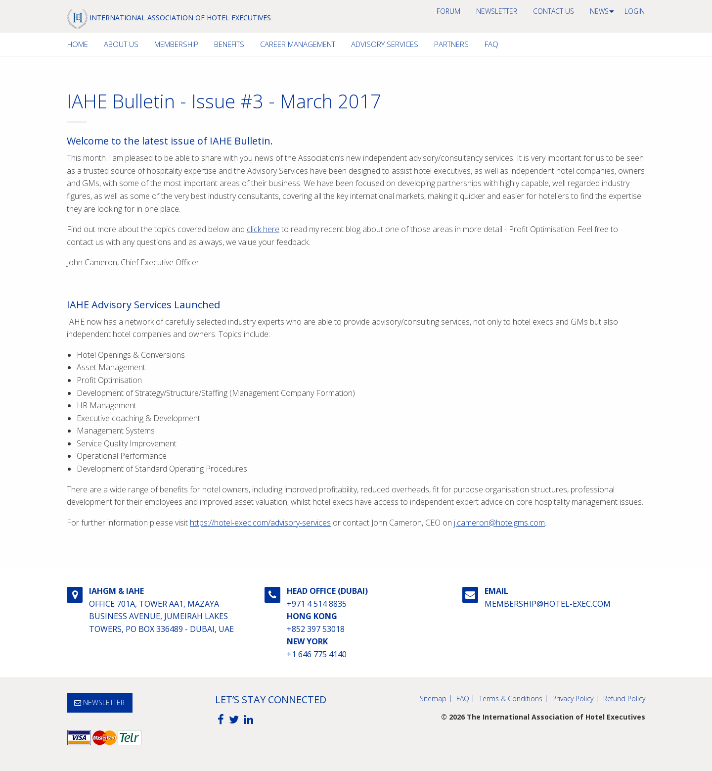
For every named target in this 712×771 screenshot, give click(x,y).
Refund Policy (624, 698)
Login (634, 11)
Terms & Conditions (510, 698)
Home (77, 44)
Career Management (297, 44)
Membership (176, 44)
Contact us (553, 11)
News (599, 11)
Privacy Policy (572, 698)
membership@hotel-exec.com (548, 603)
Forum (448, 11)
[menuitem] (448, 11)
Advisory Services (384, 44)
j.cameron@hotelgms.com (499, 522)
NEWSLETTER (496, 11)
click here (263, 229)
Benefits (229, 44)
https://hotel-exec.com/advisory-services (260, 522)
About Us (121, 44)
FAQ (491, 44)
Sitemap (433, 698)
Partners (451, 44)
